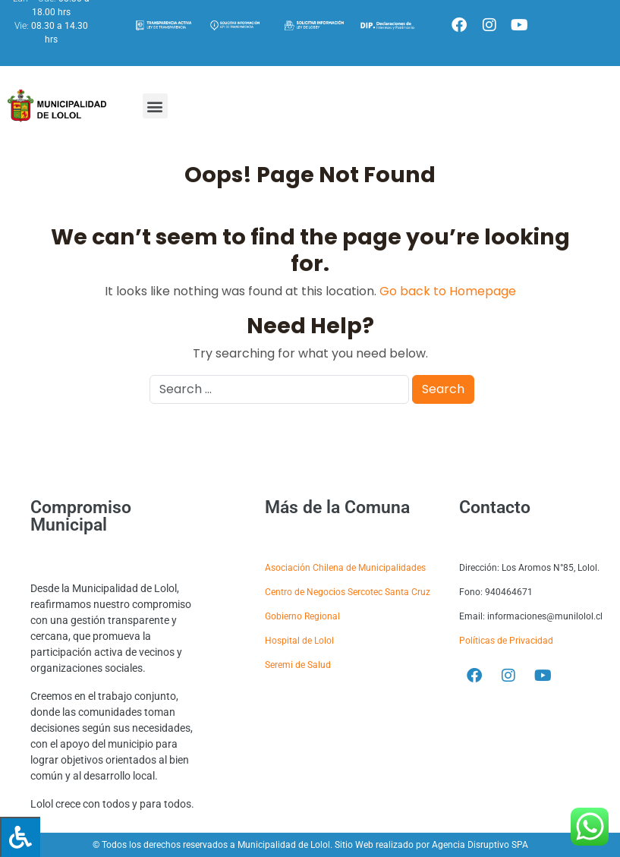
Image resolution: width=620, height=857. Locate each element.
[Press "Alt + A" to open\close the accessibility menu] (20, 837)
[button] (155, 105)
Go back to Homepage (447, 291)
